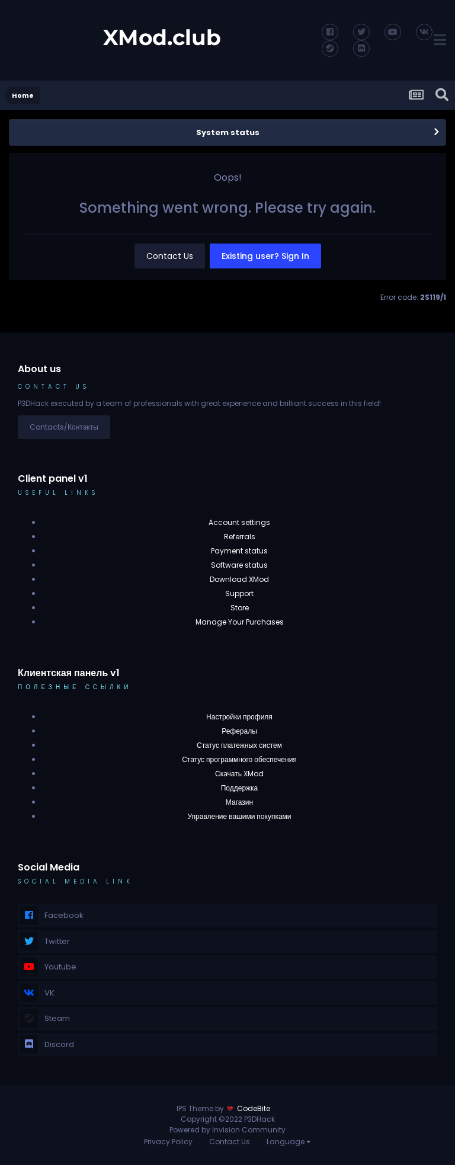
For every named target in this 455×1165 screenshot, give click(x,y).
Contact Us (169, 256)
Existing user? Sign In (265, 256)
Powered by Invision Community (227, 1130)
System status (227, 132)
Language (289, 1142)
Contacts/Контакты (64, 427)
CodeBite (253, 1108)
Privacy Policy (168, 1142)
